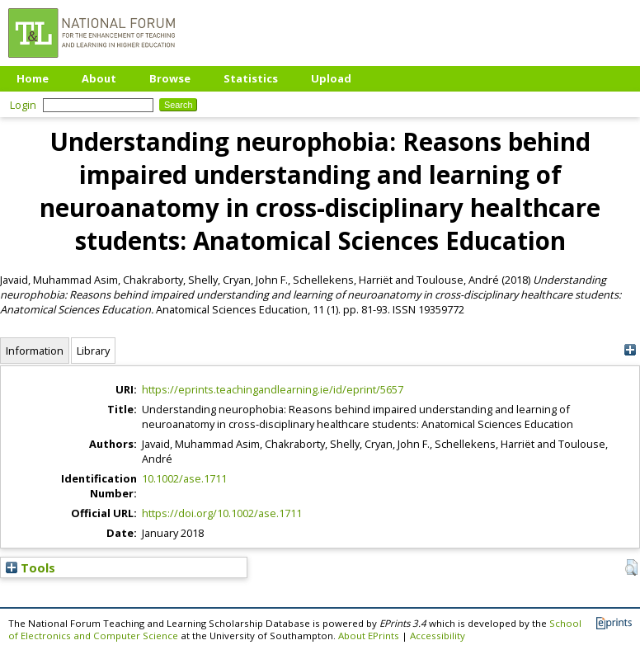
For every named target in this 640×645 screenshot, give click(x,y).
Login (23, 104)
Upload (331, 78)
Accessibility (437, 635)
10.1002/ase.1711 (184, 478)
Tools (30, 567)
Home (32, 78)
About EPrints (368, 635)
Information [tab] (35, 350)
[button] (631, 567)
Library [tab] (93, 350)
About (99, 78)
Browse (170, 78)
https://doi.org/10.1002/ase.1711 (222, 513)
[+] (630, 350)
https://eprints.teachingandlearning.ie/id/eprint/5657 (272, 389)
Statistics (251, 78)
